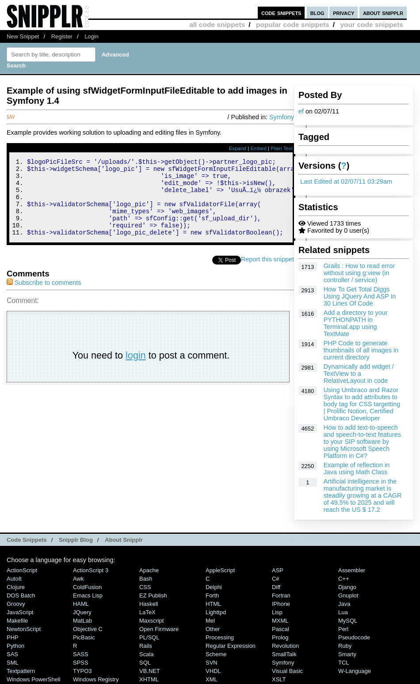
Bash (146, 578)
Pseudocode (354, 637)
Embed (258, 148)
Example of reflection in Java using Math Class (357, 468)
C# (275, 578)
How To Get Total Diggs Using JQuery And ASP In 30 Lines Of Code (360, 296)
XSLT (279, 679)
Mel (210, 620)
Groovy (16, 604)
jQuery (82, 612)
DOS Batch (21, 595)
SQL (145, 662)
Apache (149, 570)
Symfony (281, 117)
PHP (13, 637)
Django (347, 587)
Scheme (216, 654)
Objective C (88, 629)
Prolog (280, 637)
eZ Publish (153, 595)
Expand (237, 148)
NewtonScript (24, 629)
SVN (212, 662)
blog (317, 12)
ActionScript (22, 570)
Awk (78, 578)
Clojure (16, 587)
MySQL (347, 620)
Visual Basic (287, 671)
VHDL (213, 671)
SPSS (80, 662)
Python (15, 645)
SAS (12, 654)
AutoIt (14, 578)
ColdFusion (87, 587)
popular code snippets (292, 24)
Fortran (281, 595)
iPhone (281, 604)
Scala (146, 654)
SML (13, 662)
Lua (343, 612)
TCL (343, 662)
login (136, 369)
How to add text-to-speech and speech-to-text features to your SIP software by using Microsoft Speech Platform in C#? (362, 441)
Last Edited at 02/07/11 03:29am (346, 181)
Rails (145, 645)
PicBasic (84, 637)
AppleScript (220, 570)
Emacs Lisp (88, 595)
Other (213, 629)
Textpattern (21, 671)
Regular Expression (231, 645)
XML (212, 679)
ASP (277, 570)
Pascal (280, 629)
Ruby (344, 645)
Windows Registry (96, 679)
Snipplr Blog (76, 540)
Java (344, 604)
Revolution (285, 645)
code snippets (281, 12)
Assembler (351, 570)
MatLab (82, 620)
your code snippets (371, 24)
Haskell (148, 604)
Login (91, 36)
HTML (213, 604)
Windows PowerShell (34, 679)
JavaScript (20, 612)
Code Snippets (27, 540)
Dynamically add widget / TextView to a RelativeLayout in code (359, 373)
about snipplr (383, 12)
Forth (212, 595)
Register (62, 36)
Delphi (214, 587)
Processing (220, 637)
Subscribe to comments (44, 297)
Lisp (277, 612)
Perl (343, 629)
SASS (80, 654)
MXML (280, 620)
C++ (343, 578)
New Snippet (23, 36)
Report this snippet (267, 273)
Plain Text (282, 148)
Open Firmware (159, 629)
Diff (276, 587)
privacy (343, 12)
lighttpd (216, 612)
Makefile (17, 620)
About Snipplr (124, 540)
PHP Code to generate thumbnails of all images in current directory (361, 350)
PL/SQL (149, 637)
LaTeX (147, 612)
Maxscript (151, 620)
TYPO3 (82, 671)
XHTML (149, 679)
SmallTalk (284, 654)
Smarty (347, 654)
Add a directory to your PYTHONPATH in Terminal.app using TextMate (356, 323)
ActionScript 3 (90, 570)
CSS (145, 587)
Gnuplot (348, 595)
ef (301, 111)
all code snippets (217, 24)
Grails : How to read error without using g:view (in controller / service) (359, 272)
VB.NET (149, 671)
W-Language (354, 671)
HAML (81, 604)
